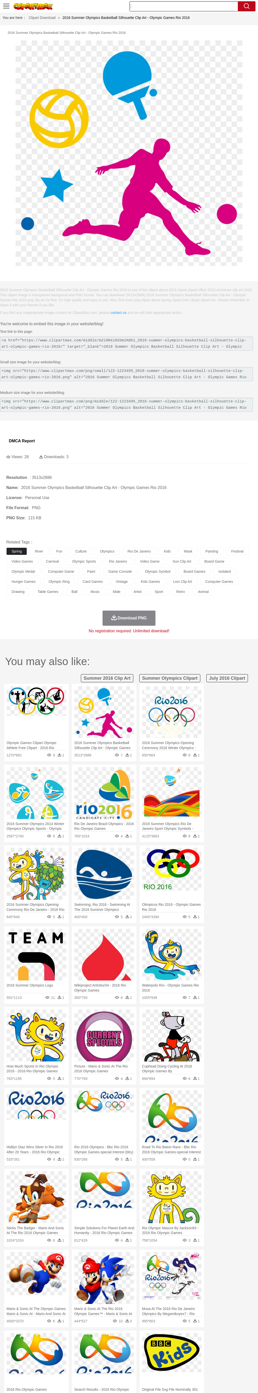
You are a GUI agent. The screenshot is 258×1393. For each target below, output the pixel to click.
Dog (98, 1347)
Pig (228, 1347)
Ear (114, 1354)
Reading (83, 1362)
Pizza (184, 1369)
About (159, 1383)
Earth (88, 1339)
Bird (42, 1347)
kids (167, 551)
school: (11, 1362)
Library (172, 1362)
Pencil (97, 1362)
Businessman (87, 1354)
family (57, 1354)
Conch (76, 1339)
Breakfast (24, 1369)
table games (48, 592)
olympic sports (84, 561)
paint (91, 571)
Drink (62, 1369)
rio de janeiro (139, 551)
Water (203, 1339)
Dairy (38, 1369)
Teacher (41, 1362)
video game (150, 561)
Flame (108, 1339)
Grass (135, 1339)
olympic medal (23, 571)
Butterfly (53, 1347)
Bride (45, 1354)
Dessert (50, 1369)
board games (194, 571)
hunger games (24, 582)
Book (53, 1362)
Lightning (148, 1339)
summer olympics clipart (170, 678)
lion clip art (182, 582)
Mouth (199, 1354)
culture (81, 551)
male (116, 592)
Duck (107, 1347)
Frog (153, 1347)
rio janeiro (118, 561)
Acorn (25, 1339)
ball (74, 592)
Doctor (104, 1354)
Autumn (37, 1339)
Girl (168, 1354)
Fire (98, 1339)
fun (59, 551)
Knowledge (157, 1362)
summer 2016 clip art (107, 678)
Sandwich (113, 1369)
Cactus (64, 1339)
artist (138, 592)
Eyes (123, 1354)
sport (159, 592)
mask (188, 551)
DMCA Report (22, 441)
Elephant (132, 1347)
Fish (144, 1347)
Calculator (240, 1362)
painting (211, 551)
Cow (88, 1347)
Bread (208, 1369)
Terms (172, 1383)
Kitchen (160, 1369)
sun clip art (182, 561)
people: (11, 1354)
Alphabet (224, 1362)
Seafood (129, 1369)
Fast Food (76, 1369)
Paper (199, 1362)
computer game (61, 571)
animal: (11, 1347)
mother (70, 1354)
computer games (219, 582)
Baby (35, 1354)
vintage (122, 582)
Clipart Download (42, 18)
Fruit (90, 1369)
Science (186, 1362)
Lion (193, 1347)
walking (136, 1354)
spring (17, 551)
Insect (183, 1347)
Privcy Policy (190, 1383)
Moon (162, 1339)
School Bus (129, 1362)
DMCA (224, 1383)
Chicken (76, 1347)
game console (120, 571)
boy (176, 1354)
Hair (159, 1354)
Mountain (189, 1339)
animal (203, 592)
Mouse (217, 1347)
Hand (232, 1354)
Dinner (173, 1369)
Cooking (221, 1369)
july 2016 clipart (227, 678)
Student (26, 1362)
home (149, 1354)
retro (180, 592)
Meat (99, 1369)
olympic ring (59, 582)
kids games (150, 582)
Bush (213, 1339)
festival (237, 551)
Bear (32, 1347)
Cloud (224, 1339)
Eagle (118, 1347)
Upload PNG (243, 1383)
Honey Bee (167, 1347)
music (95, 592)
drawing (18, 592)
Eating (196, 1369)
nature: (11, 1339)
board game (214, 561)
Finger (221, 1354)
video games (22, 561)
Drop (235, 1339)
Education (111, 1362)
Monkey (204, 1347)
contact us (118, 313)
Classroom (67, 1362)
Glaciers (121, 1339)
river (39, 551)
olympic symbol (157, 571)
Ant (23, 1347)
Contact (209, 1383)
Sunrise (174, 1339)
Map (143, 1362)
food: (10, 1369)
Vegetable (144, 1369)
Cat (65, 1347)
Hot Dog (235, 1369)
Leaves (51, 1339)
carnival (52, 561)
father (186, 1354)
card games (93, 582)
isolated (224, 571)
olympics (107, 551)
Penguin (239, 1347)
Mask (24, 1354)
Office (210, 1362)
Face (210, 1354)
